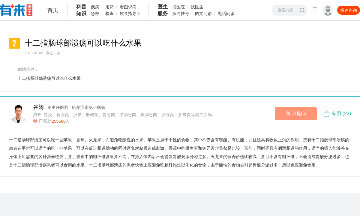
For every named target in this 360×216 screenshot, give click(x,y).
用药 (109, 6)
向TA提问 (296, 113)
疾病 (95, 6)
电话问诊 (226, 13)
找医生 (197, 6)
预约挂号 (180, 13)
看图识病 (128, 6)
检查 (109, 13)
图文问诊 (203, 13)
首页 (52, 10)
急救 (95, 13)
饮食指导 (128, 13)
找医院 (178, 6)
